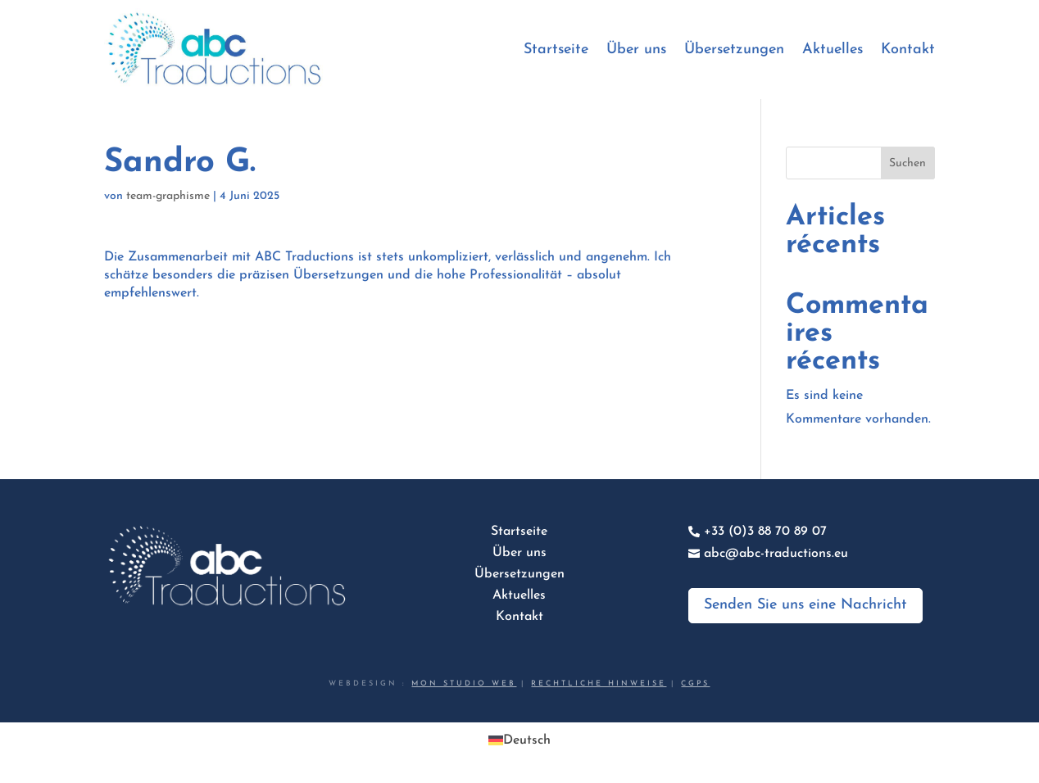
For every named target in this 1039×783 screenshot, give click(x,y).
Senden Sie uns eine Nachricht (805, 605)
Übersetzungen (734, 49)
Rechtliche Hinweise (598, 683)
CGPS (695, 683)
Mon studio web (463, 683)
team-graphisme (168, 196)
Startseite (556, 49)
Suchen (907, 163)
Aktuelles (832, 49)
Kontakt (908, 49)
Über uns (636, 49)
